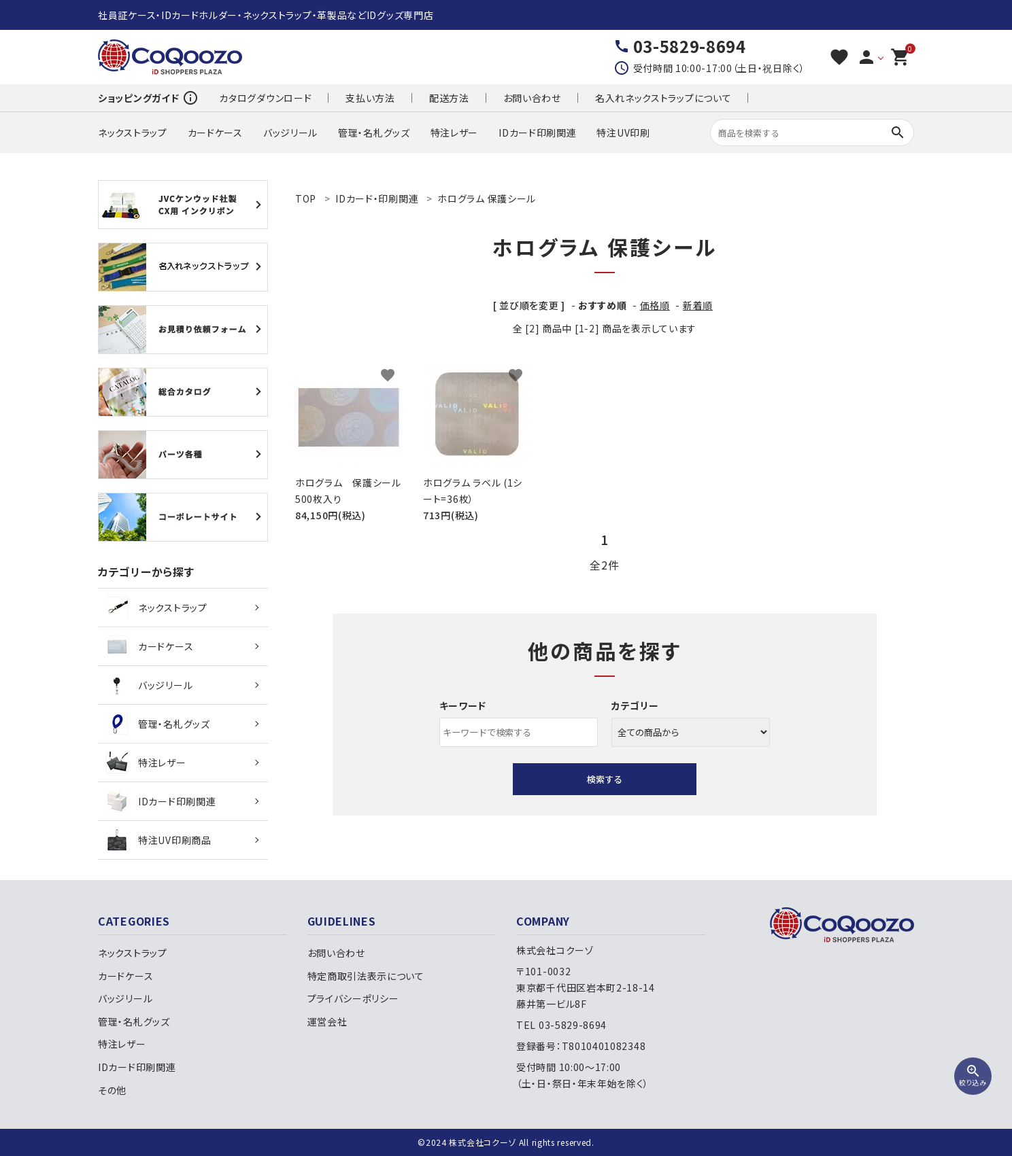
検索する (604, 779)
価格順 (655, 305)
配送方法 (449, 98)
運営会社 (327, 1021)
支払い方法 (370, 98)
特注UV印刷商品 (159, 840)
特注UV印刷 (623, 132)
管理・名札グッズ (374, 132)
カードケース (215, 132)
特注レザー (455, 132)
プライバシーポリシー (353, 998)
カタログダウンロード (265, 98)
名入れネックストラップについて (663, 98)
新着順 (698, 305)
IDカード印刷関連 (537, 132)
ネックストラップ (132, 132)
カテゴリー (635, 705)
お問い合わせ (532, 98)
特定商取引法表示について (365, 976)
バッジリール (290, 132)
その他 (112, 1090)
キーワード (463, 705)
